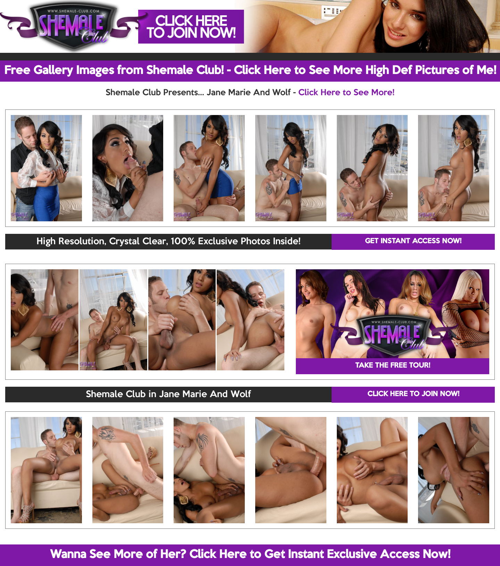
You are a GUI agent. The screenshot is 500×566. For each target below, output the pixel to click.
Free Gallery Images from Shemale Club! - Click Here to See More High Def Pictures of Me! (250, 71)
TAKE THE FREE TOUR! (392, 366)
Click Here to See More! (346, 93)
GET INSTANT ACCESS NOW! (413, 241)
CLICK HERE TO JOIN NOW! (413, 394)
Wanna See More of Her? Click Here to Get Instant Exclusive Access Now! (250, 555)
